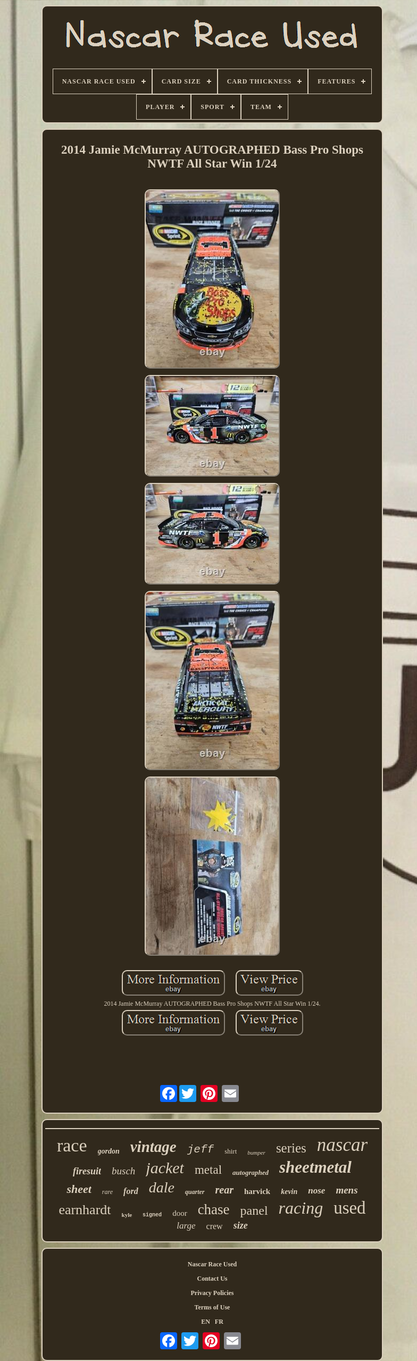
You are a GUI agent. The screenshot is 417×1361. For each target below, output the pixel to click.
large (186, 1226)
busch (123, 1170)
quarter (195, 1192)
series (291, 1148)
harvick (257, 1191)
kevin (289, 1192)
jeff (200, 1149)
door (179, 1213)
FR (219, 1321)
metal (208, 1169)
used (349, 1207)
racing (301, 1207)
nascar (342, 1144)
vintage (153, 1146)
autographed (250, 1172)
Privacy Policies (212, 1293)
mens (346, 1190)
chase (214, 1209)
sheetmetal (315, 1167)
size (240, 1225)
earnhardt (85, 1209)
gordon (109, 1151)
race (72, 1145)
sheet (78, 1189)
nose (316, 1190)
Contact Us (212, 1278)
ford (130, 1191)
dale (161, 1187)
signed (152, 1215)
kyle (127, 1215)
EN (205, 1321)
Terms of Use (212, 1307)
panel (254, 1210)
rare (107, 1192)
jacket (165, 1167)
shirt (230, 1151)
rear (224, 1190)
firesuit (87, 1171)
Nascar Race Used (212, 1264)
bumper (256, 1152)
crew (214, 1226)
